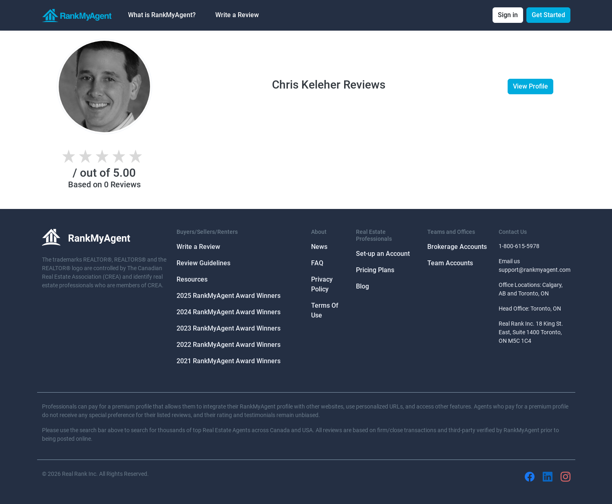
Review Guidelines (203, 263)
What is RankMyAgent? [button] (162, 15)
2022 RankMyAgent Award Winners (229, 345)
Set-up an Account (383, 254)
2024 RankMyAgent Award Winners (229, 312)
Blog (362, 286)
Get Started (548, 15)
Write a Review (237, 15)
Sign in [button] (508, 15)
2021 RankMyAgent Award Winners (229, 361)
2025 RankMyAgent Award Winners (229, 296)
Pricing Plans (375, 270)
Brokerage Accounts (457, 247)
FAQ (317, 263)
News (319, 247)
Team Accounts (450, 263)
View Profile (530, 86)
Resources (192, 279)
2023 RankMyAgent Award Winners (229, 328)
